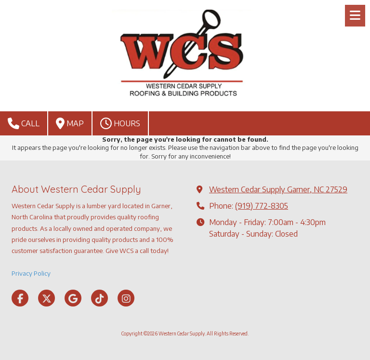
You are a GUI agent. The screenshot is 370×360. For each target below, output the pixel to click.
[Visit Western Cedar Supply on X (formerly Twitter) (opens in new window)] (46, 298)
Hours (120, 123)
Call (24, 123)
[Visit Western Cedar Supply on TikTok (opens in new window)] (99, 298)
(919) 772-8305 (261, 205)
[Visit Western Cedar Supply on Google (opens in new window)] (73, 298)
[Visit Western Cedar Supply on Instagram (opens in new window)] (126, 298)
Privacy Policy (31, 273)
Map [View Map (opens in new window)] (70, 123)
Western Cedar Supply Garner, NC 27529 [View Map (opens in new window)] (278, 189)
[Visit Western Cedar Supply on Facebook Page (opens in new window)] (20, 298)
